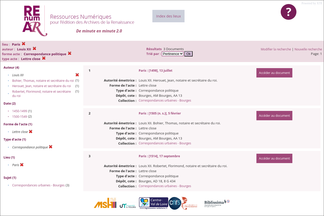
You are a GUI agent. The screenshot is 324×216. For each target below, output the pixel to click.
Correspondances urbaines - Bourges (38, 185)
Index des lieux (168, 16)
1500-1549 (19, 116)
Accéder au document (274, 73)
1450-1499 (19, 111)
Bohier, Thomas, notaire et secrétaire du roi (43, 80)
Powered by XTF (311, 3)
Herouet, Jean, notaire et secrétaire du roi (41, 86)
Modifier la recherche (276, 49)
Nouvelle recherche (308, 49)
